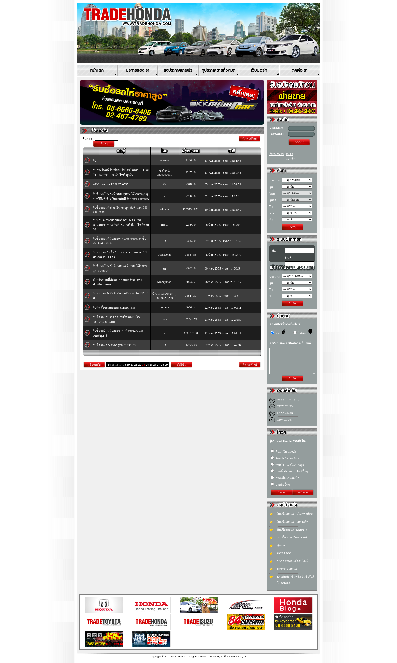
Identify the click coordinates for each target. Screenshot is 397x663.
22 (139, 364)
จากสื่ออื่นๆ (280, 484)
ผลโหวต (303, 492)
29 (166, 364)
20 (132, 364)
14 (109, 364)
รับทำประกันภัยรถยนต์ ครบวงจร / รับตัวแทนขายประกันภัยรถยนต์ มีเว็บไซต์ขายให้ (121, 225)
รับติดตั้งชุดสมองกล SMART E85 (114, 307)
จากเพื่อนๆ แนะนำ (285, 478)
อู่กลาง (281, 545)
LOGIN (299, 142)
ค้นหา (104, 143)
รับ (94, 160)
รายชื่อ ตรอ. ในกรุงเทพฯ (293, 537)
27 (158, 364)
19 (128, 364)
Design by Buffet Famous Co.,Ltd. (228, 656)
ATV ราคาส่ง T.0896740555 (110, 184)
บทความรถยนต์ (287, 569)
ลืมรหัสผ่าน (276, 154)
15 (113, 364)
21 (135, 364)
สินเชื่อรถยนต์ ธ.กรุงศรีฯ (292, 522)
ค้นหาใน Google (283, 451)
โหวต (281, 492)
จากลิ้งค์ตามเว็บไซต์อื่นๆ (289, 471)
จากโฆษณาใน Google (287, 465)
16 (116, 364)
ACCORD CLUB (288, 400)
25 (151, 364)
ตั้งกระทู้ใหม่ (249, 138)
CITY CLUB (285, 406)
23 (143, 364)
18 (124, 364)
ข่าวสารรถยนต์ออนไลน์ (292, 561)
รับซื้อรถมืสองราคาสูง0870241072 (114, 345)
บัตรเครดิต (284, 553)
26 (154, 364)
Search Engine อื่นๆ (285, 458)
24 (147, 364)
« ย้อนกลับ (94, 364)
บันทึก (292, 303)
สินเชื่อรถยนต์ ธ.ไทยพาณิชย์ (295, 514)
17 (120, 364)
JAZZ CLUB (285, 413)
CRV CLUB (284, 419)
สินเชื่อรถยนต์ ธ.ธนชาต (292, 529)
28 (162, 364)
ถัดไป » (181, 364)
